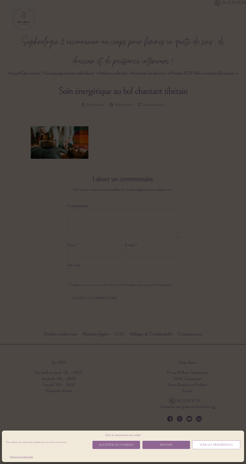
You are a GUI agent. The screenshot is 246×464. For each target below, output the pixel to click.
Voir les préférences (216, 445)
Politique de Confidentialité (21, 457)
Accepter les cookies (116, 445)
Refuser (166, 445)
